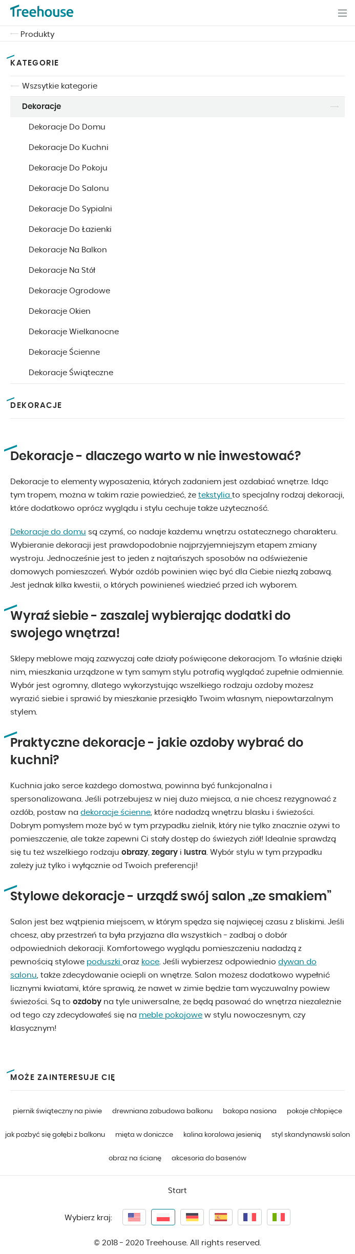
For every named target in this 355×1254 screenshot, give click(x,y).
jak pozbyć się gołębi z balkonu (55, 1135)
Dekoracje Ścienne (64, 352)
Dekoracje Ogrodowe (69, 291)
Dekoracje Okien (60, 311)
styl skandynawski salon (311, 1135)
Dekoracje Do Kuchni (69, 148)
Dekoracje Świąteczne (71, 373)
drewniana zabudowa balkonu (162, 1111)
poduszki (104, 962)
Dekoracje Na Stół (62, 270)
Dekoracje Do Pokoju (68, 168)
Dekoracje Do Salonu (69, 188)
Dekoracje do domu (48, 532)
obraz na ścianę (135, 1158)
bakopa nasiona (250, 1111)
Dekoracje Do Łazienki (70, 229)
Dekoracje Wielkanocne (74, 332)
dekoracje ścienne (115, 812)
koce (150, 962)
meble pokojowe (170, 1015)
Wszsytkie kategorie (59, 86)
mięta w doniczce (144, 1135)
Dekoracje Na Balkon (68, 250)
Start (177, 1191)
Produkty (37, 34)
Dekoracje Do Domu (67, 127)
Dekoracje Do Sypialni (70, 209)
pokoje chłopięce (314, 1111)
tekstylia (215, 495)
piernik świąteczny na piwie (57, 1111)
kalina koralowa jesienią (222, 1135)
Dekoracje (41, 107)
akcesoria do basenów (209, 1158)
